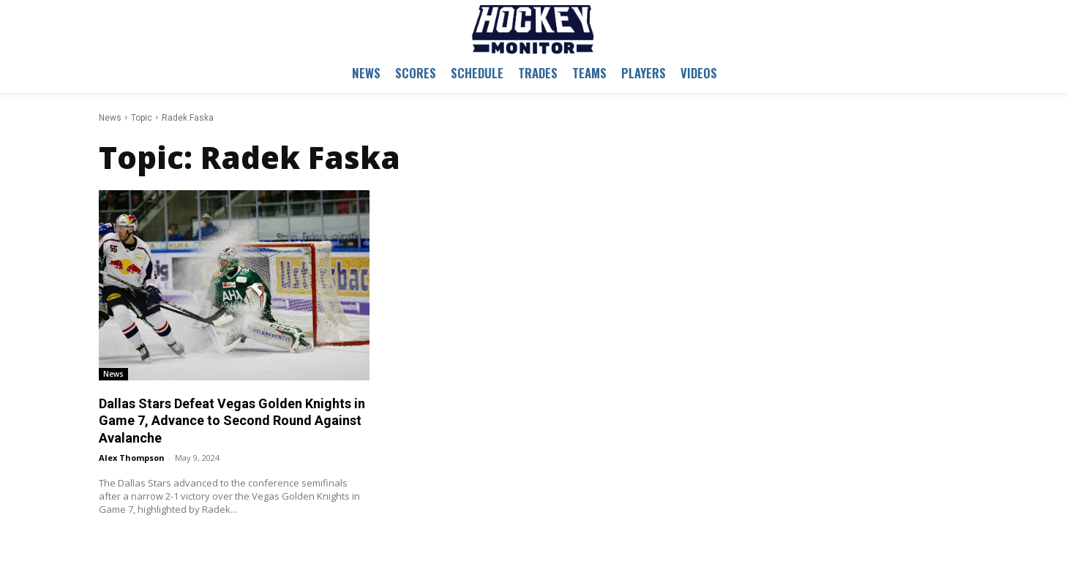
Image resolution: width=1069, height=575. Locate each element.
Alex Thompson (132, 457)
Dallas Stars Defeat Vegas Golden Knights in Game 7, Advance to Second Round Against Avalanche (232, 421)
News (110, 118)
